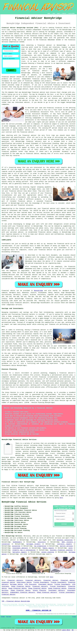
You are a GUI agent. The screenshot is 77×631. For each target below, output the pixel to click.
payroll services (66, 546)
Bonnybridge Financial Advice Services (24, 502)
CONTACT (64, 13)
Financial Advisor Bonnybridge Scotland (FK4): (20, 27)
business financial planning (61, 550)
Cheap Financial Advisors (47, 592)
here (61, 497)
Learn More (66, 630)
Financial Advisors (33, 580)
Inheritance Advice (24, 582)
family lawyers (48, 548)
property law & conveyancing (23, 550)
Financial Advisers (15, 580)
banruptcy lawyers (20, 552)
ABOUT (58, 13)
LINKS (53, 13)
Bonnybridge (38, 290)
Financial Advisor (50, 580)
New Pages (8, 616)
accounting (16, 546)
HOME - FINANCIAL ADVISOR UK (38, 610)
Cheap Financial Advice (20, 586)
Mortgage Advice (16, 584)
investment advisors (20, 548)
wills (71, 548)
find (7, 485)
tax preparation (40, 546)
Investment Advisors (56, 590)
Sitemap (3, 616)
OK (73, 630)
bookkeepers (17, 542)
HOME (49, 13)
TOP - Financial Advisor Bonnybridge (16, 601)
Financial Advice (67, 580)
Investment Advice (45, 584)
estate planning (48, 552)
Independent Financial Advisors (22, 592)
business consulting (64, 540)
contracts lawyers (64, 544)
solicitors (42, 542)
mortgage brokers (33, 544)
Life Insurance (30, 584)
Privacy (74, 616)
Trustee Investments (41, 582)
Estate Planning (39, 590)
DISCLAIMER (71, 13)
